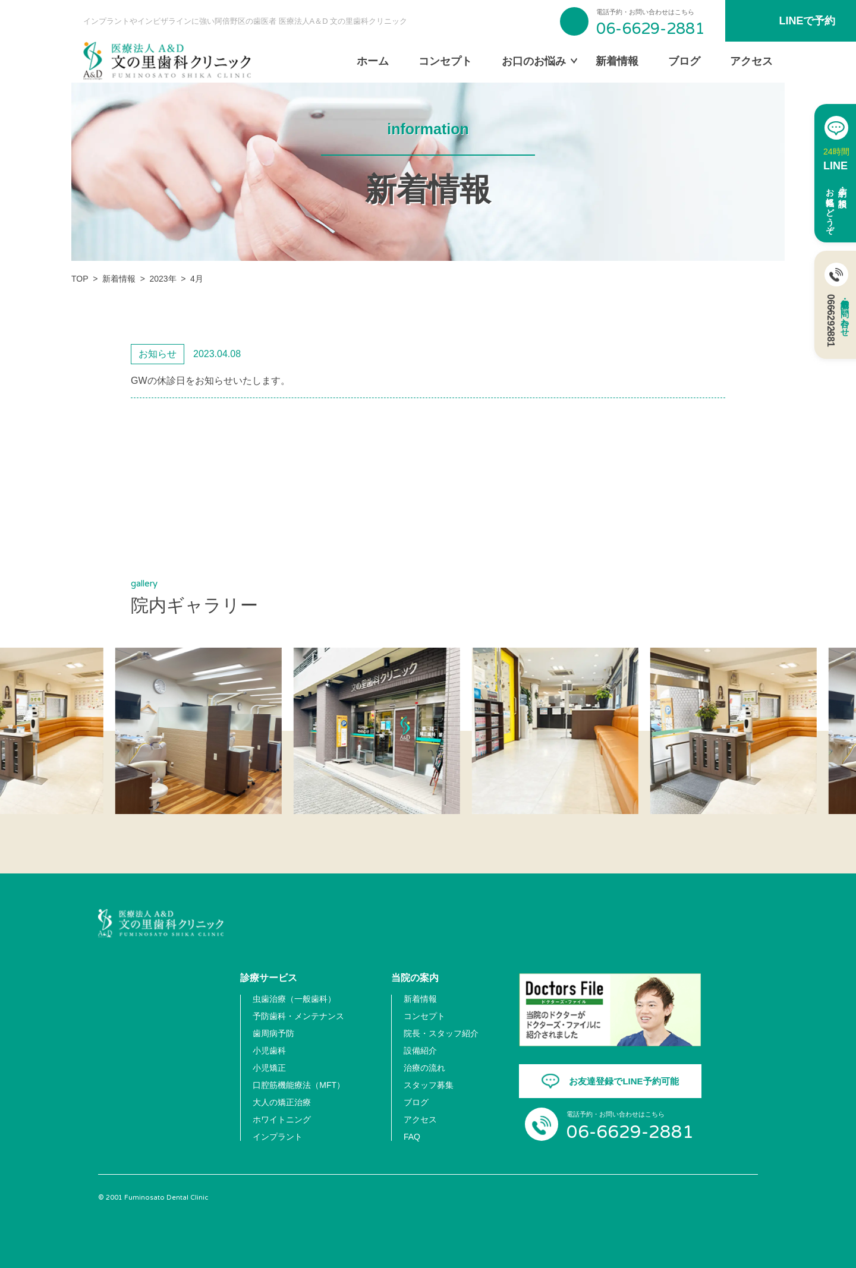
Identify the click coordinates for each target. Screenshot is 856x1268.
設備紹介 (420, 1050)
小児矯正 (269, 1068)
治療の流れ (424, 1068)
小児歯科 (269, 1050)
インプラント (278, 1137)
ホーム (373, 61)
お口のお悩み (534, 61)
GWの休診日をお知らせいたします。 (210, 381)
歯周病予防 (273, 1033)
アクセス (751, 61)
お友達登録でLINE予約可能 (623, 1081)
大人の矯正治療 (282, 1102)
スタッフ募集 (429, 1085)
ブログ (684, 61)
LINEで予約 (807, 21)
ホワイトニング (282, 1119)
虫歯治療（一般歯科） (294, 999)
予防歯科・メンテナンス (298, 1016)
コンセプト (445, 61)
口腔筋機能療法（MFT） (299, 1085)
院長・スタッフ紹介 (441, 1033)
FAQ (412, 1137)
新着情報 (617, 61)
